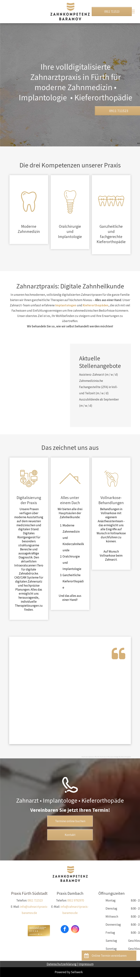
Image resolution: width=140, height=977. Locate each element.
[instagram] (75, 929)
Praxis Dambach (70, 893)
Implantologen (65, 305)
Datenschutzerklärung (62, 964)
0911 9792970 (75, 900)
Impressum (86, 964)
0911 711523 (35, 900)
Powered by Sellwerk (69, 972)
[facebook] (65, 929)
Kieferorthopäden (95, 305)
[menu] (132, 11)
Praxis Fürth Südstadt (29, 893)
